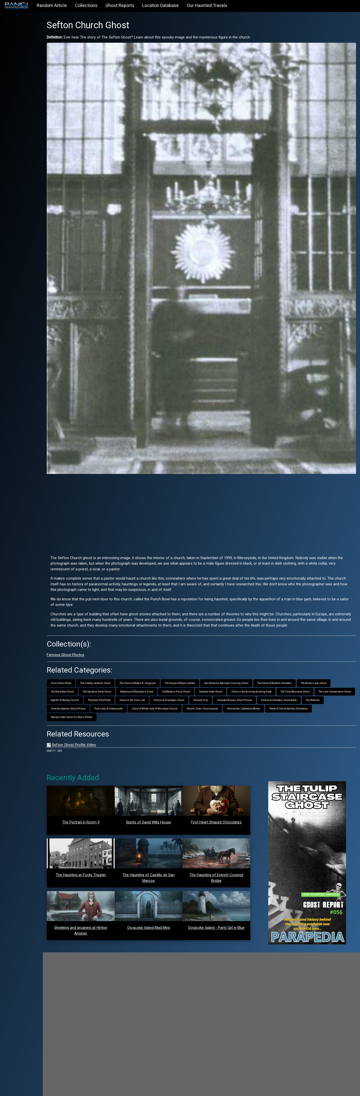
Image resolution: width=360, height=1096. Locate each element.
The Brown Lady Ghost (333, 661)
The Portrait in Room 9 (98, 800)
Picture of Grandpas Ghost (230, 678)
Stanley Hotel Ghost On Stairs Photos (139, 695)
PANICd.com (97, 1089)
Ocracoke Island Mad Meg (161, 906)
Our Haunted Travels (207, 5)
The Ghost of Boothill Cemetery (294, 661)
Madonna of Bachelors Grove (156, 670)
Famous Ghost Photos (85, 633)
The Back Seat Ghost (82, 670)
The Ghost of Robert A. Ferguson (157, 661)
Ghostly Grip (261, 678)
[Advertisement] (211, 485)
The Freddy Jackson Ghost (115, 661)
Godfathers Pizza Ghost (196, 670)
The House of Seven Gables (199, 661)
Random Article (52, 5)
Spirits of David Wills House (161, 800)
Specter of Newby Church (126, 678)
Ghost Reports (120, 5)
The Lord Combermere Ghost (86, 678)
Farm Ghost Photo (80, 661)
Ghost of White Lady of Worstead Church (242, 687)
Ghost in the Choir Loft (193, 678)
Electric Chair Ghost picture (290, 687)
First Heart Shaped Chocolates (225, 800)
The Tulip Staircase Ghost (314, 670)
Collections (86, 5)
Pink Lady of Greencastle (196, 687)
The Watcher (122, 687)
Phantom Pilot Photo (160, 678)
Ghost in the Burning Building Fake (271, 670)
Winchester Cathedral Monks (331, 687)
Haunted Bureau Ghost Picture (295, 678)
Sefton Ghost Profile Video (94, 723)
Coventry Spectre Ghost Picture (155, 687)
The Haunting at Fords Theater (98, 853)
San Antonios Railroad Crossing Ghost (246, 661)
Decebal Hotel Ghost (230, 670)
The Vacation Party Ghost (116, 670)
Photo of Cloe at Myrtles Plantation (89, 695)
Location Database (160, 5)
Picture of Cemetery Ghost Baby (88, 687)
